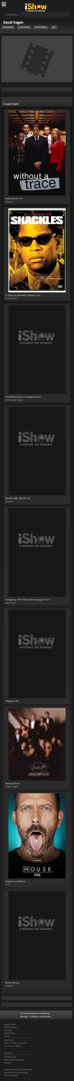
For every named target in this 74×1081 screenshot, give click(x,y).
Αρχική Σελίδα (10, 1024)
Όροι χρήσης (9, 1033)
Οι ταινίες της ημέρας (13, 1046)
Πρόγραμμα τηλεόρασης (14, 1060)
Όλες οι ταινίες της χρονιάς (15, 1043)
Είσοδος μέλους (10, 1027)
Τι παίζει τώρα (10, 1057)
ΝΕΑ (54, 27)
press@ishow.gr (21, 1072)
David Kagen (13, 22)
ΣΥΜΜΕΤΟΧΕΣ (24, 27)
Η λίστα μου (9, 1040)
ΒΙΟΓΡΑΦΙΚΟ (8, 27)
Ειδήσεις (7, 1062)
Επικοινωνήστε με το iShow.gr (35, 1013)
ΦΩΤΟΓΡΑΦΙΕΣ (41, 27)
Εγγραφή (8, 1030)
